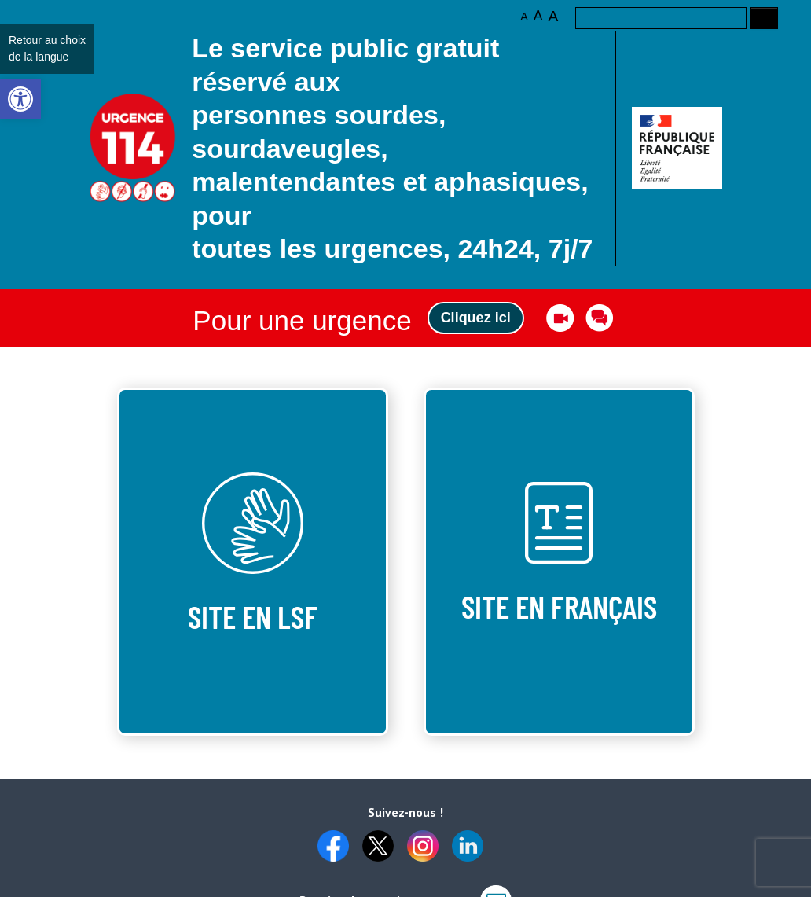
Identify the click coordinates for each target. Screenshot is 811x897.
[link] (20, 99)
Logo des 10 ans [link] (133, 148)
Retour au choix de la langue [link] (47, 48)
